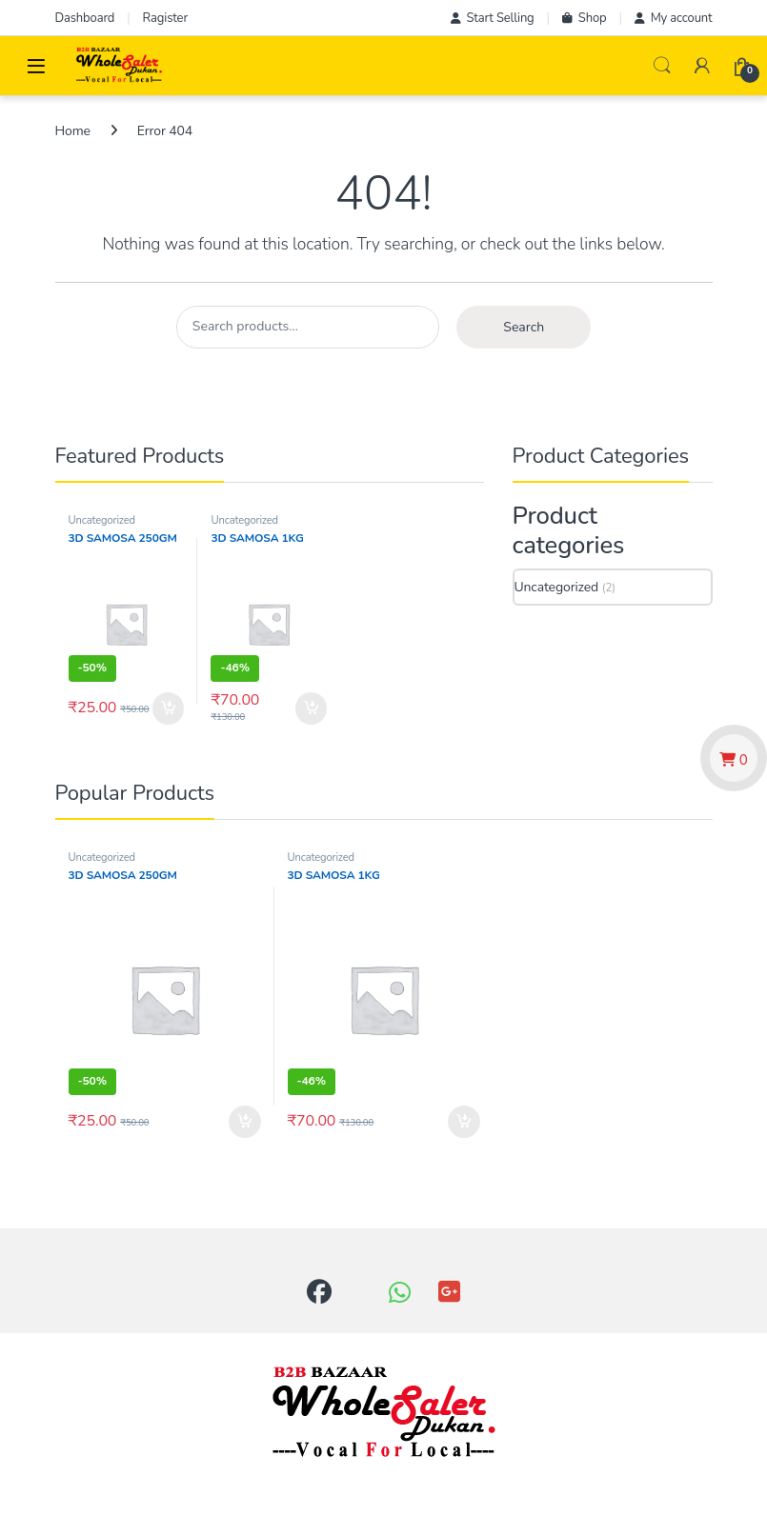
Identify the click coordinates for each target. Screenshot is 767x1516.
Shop (584, 18)
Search (662, 65)
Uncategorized (102, 520)
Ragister (165, 18)
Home (73, 131)
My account (674, 18)
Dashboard (85, 18)
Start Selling (493, 18)
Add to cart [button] (168, 708)
